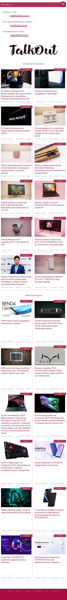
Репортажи (26, 69)
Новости (26, 301)
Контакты (55, 591)
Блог (46, 591)
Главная (9, 591)
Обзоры (59, 69)
